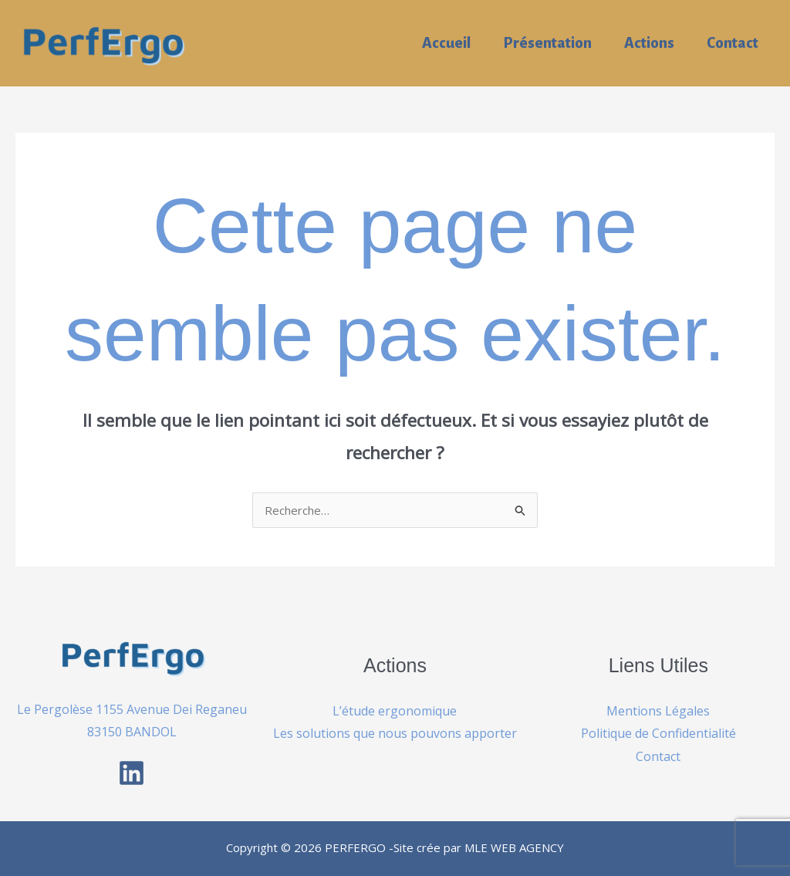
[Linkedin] (131, 772)
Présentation (547, 43)
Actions (649, 43)
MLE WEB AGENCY (514, 847)
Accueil (446, 43)
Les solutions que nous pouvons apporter (395, 733)
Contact (732, 43)
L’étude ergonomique (395, 710)
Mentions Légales (658, 710)
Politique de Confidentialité (658, 733)
